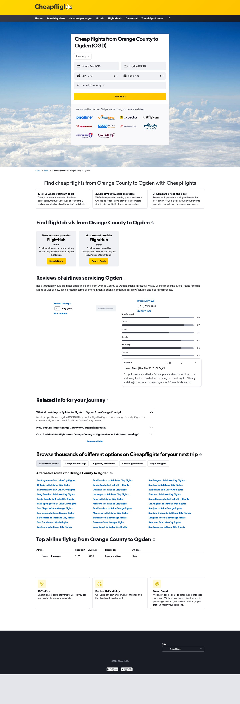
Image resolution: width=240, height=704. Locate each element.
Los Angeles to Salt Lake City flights (56, 480)
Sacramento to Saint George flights (55, 513)
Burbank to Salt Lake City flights (165, 489)
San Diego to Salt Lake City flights (166, 480)
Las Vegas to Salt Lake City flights (110, 494)
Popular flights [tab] (158, 463)
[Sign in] (169, 18)
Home (38, 18)
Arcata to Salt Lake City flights (164, 522)
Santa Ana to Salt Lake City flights (111, 485)
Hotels (100, 18)
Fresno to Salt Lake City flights (164, 494)
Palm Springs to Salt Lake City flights (56, 503)
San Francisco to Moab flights (52, 522)
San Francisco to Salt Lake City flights (112, 480)
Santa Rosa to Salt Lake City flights (55, 499)
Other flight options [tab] (132, 463)
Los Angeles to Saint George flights (167, 503)
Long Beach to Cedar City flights (110, 527)
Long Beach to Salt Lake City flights (56, 494)
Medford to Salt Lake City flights (110, 503)
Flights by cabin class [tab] (104, 463)
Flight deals (115, 18)
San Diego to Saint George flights (54, 508)
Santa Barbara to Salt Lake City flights (168, 499)
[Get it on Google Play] (112, 670)
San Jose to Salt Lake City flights (165, 485)
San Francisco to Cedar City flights (166, 527)
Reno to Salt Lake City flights (108, 499)
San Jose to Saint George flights (165, 508)
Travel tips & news (152, 18)
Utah (46, 171)
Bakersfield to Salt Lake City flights (55, 517)
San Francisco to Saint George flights (112, 508)
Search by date (55, 18)
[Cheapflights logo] (53, 7)
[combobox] (83, 56)
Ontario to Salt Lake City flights (53, 485)
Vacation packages (80, 18)
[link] (56, 261)
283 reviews (60, 313)
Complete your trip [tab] (76, 463)
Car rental (132, 18)
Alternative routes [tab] (48, 463)
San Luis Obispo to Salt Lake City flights (169, 513)
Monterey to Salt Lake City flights (110, 513)
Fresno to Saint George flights (108, 522)
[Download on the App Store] (127, 670)
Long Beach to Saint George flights (167, 517)
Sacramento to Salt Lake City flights (56, 489)
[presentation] (152, 222)
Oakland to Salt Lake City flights (110, 489)
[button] (95, 75)
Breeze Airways (62, 303)
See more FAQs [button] (95, 441)
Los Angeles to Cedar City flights (54, 527)
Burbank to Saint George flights (109, 517)
